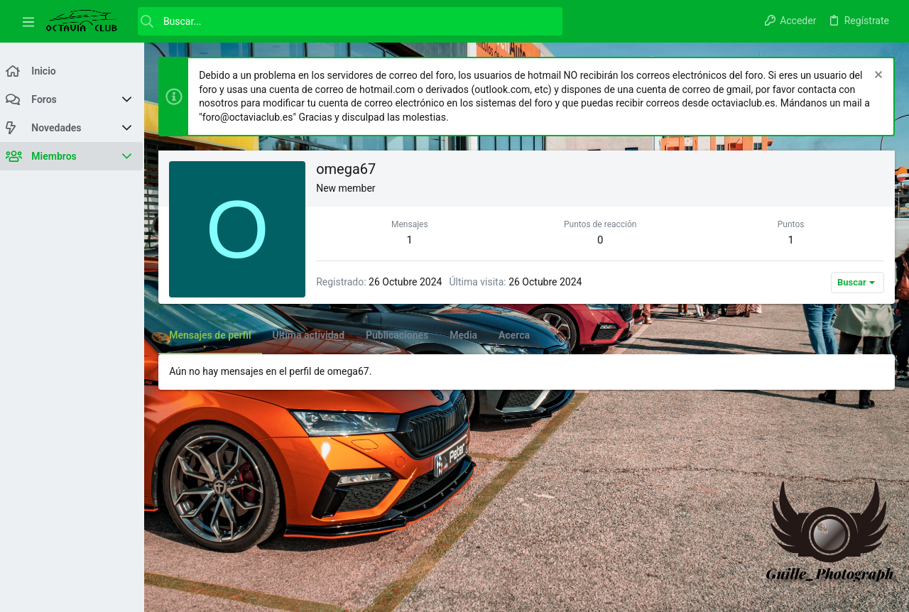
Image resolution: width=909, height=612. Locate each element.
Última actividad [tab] (313, 335)
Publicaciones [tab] (402, 335)
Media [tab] (468, 335)
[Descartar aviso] (877, 76)
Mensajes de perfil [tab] (215, 335)
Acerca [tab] (519, 335)
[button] (28, 21)
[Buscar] (349, 21)
